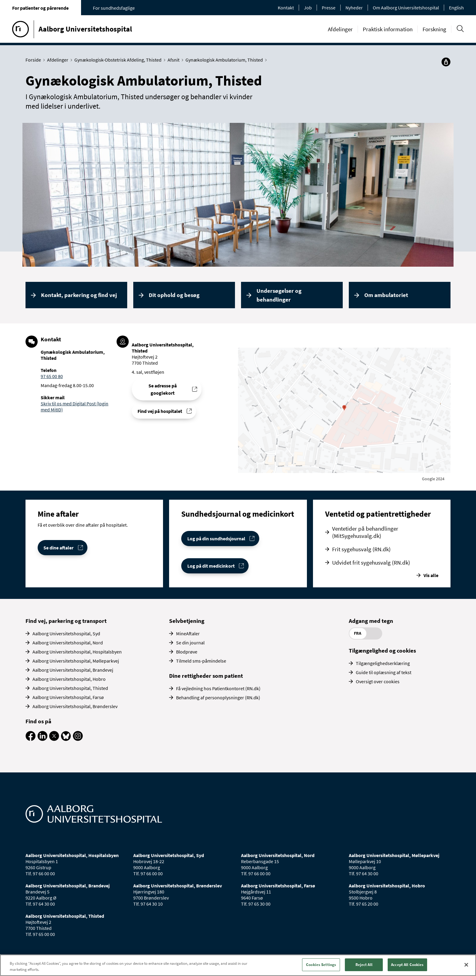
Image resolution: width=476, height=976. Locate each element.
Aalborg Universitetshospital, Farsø (68, 697)
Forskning (434, 29)
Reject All (363, 964)
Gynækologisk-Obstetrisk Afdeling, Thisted (119, 59)
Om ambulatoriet (386, 295)
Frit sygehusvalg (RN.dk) (361, 549)
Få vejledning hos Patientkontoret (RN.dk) (218, 688)
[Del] (445, 61)
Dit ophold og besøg (174, 295)
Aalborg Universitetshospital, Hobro (69, 679)
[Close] (466, 964)
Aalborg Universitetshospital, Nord (67, 643)
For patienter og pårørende (40, 8)
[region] (238, 965)
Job (308, 8)
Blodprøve (186, 652)
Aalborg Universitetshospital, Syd (66, 633)
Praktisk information (388, 29)
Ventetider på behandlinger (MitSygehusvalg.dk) (365, 532)
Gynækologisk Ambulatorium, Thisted (225, 59)
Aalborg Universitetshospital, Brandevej (72, 670)
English (456, 8)
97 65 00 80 (52, 376)
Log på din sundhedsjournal (216, 538)
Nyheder (354, 8)
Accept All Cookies (407, 964)
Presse (328, 8)
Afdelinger (340, 29)
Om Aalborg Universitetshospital (406, 8)
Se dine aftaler (58, 548)
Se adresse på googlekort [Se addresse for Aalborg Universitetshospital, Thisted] (162, 389)
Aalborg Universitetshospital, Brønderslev (74, 706)
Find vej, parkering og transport (66, 620)
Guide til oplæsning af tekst (383, 672)
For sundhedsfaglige (114, 8)
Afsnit (175, 59)
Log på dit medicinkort (211, 566)
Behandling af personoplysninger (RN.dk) (218, 697)
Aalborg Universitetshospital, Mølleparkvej (75, 661)
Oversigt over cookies (377, 681)
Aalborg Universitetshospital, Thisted (70, 688)
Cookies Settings (321, 964)
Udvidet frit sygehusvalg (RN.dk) (371, 562)
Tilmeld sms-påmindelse (201, 661)
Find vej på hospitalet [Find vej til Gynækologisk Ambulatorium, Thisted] (160, 411)
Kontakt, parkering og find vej (79, 295)
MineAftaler (188, 633)
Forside (34, 59)
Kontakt (286, 8)
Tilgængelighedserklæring (383, 663)
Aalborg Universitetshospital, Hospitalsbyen (77, 652)
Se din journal (190, 643)
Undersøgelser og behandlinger (279, 295)
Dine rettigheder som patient (206, 675)
